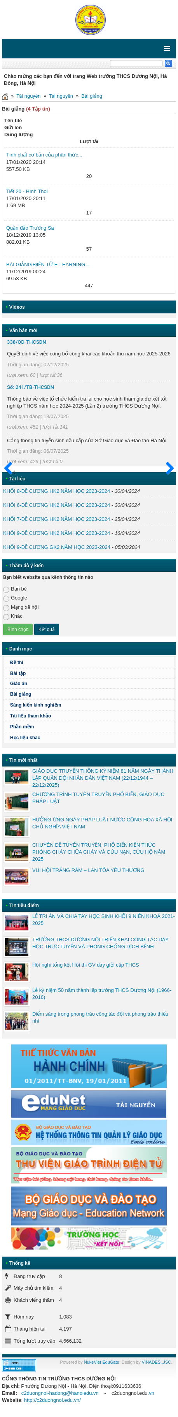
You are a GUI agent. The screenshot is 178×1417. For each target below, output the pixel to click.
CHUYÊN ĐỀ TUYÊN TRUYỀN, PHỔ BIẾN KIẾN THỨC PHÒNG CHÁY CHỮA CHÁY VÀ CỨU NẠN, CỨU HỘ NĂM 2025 (98, 852)
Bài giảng (92, 96)
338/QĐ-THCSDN (26, 342)
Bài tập (18, 673)
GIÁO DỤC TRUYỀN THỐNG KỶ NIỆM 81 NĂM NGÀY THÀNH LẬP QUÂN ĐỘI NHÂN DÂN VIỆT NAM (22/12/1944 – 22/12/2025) (102, 778)
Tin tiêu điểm (24, 905)
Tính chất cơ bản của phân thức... (44, 155)
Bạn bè (15, 589)
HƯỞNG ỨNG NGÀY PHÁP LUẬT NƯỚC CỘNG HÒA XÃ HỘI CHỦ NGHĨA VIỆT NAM (102, 823)
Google (15, 598)
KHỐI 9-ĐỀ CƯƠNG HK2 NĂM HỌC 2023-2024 (56, 533)
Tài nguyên (28, 96)
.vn (151, 1393)
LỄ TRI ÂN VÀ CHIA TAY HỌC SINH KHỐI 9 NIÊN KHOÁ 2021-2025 (103, 919)
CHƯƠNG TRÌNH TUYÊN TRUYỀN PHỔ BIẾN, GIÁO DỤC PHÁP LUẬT (98, 797)
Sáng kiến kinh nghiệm (35, 705)
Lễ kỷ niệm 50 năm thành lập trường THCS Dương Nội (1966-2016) (101, 993)
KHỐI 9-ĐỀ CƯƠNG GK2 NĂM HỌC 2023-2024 (56, 547)
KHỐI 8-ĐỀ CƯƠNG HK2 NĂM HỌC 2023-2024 (56, 491)
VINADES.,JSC (156, 1362)
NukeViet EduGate (101, 1362)
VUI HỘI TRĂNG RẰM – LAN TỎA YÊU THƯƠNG (88, 870)
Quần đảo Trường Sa (30, 228)
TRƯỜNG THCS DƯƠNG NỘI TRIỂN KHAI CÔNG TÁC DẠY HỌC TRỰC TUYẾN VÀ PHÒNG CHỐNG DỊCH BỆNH (100, 943)
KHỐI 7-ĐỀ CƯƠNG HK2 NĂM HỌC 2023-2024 (56, 519)
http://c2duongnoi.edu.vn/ (52, 1400)
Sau (166, 468)
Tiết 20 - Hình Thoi (27, 191)
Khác (13, 616)
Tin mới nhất (23, 760)
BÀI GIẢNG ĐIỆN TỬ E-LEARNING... (47, 264)
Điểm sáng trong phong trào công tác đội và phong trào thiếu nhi (100, 1017)
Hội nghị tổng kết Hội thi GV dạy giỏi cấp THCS (85, 965)
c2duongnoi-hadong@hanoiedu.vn (60, 1393)
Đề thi (16, 662)
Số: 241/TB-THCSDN (30, 387)
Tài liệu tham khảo (30, 716)
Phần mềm (22, 727)
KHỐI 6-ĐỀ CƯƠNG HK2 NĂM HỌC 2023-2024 (56, 505)
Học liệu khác (25, 737)
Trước (10, 472)
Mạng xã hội (20, 607)
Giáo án (18, 683)
